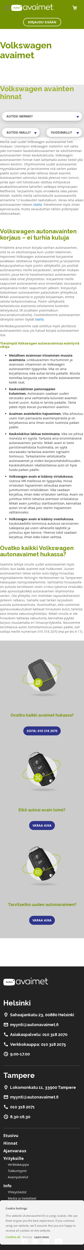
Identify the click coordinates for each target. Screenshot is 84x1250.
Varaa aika (42, 825)
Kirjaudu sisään (42, 22)
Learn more (41, 1237)
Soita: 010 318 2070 (42, 731)
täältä (37, 204)
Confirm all (13, 1237)
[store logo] (32, 7)
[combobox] (42, 116)
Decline (27, 1237)
